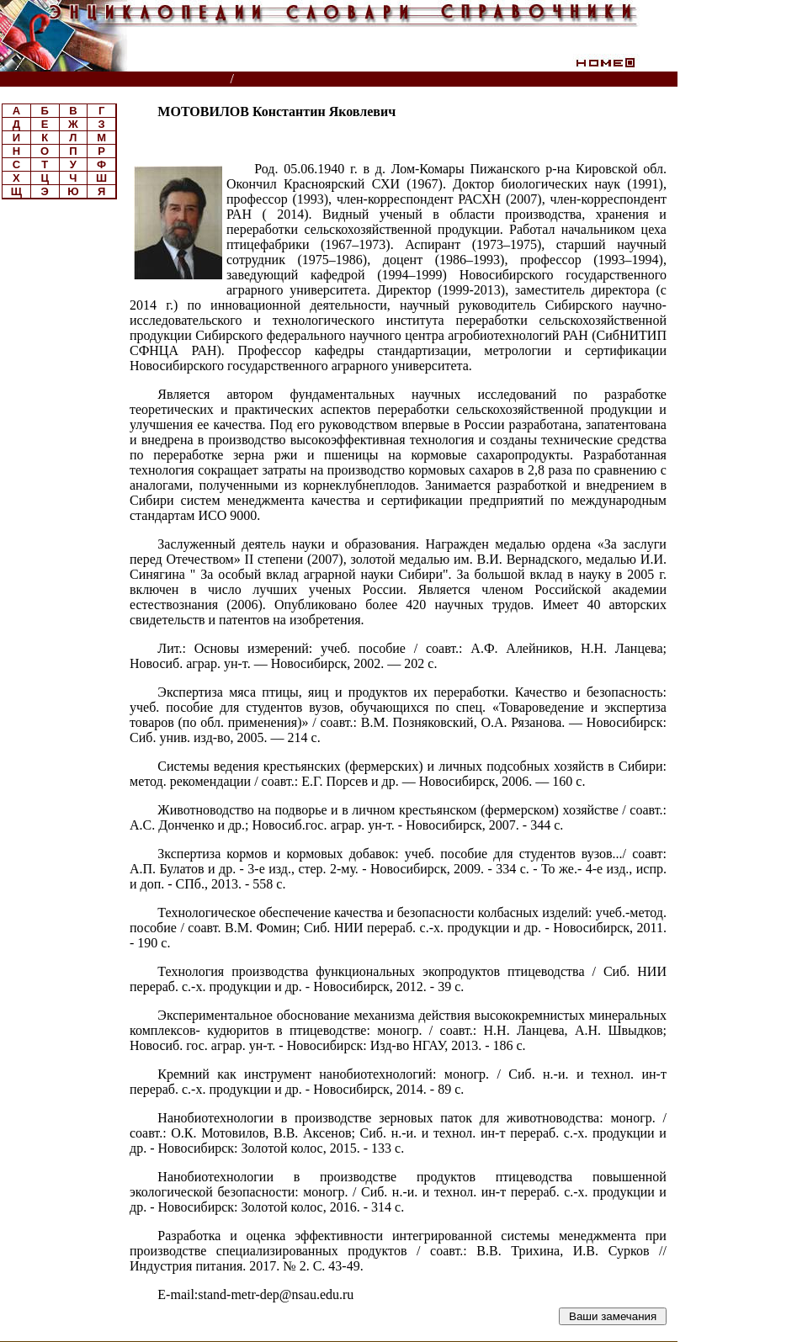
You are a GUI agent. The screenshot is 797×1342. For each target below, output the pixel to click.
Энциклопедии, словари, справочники (116, 79)
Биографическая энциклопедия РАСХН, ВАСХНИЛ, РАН (402, 79)
